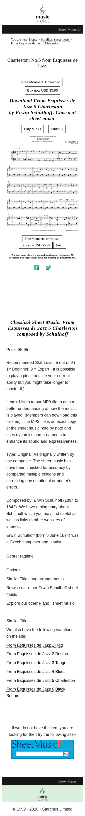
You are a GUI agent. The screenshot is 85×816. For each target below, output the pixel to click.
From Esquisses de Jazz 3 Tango (36, 662)
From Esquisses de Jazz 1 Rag (34, 645)
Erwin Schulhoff (53, 588)
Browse (13, 588)
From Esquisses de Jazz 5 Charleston (40, 680)
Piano (44, 603)
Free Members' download (42, 238)
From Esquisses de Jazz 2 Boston (37, 654)
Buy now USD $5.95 (42, 90)
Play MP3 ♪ (32, 129)
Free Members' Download (40, 82)
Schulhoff (57, 334)
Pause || (57, 129)
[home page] (42, 13)
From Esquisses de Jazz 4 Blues (36, 671)
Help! (59, 245)
